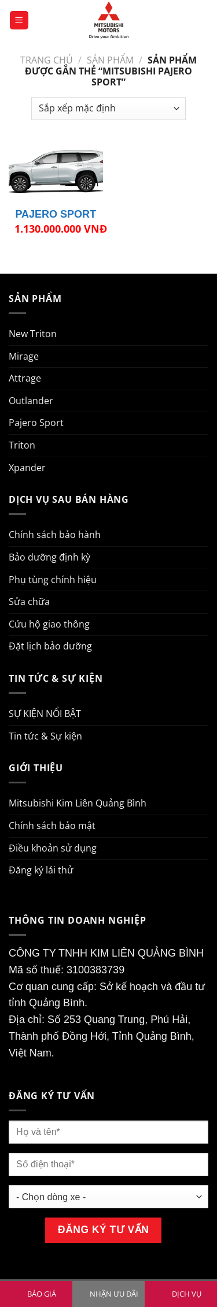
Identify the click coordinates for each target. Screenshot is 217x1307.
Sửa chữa (29, 601)
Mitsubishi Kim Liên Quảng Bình (77, 803)
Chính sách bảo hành (55, 534)
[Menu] (19, 20)
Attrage (25, 378)
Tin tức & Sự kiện (45, 736)
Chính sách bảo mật (52, 825)
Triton (22, 445)
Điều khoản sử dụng (53, 848)
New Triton (33, 333)
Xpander (27, 467)
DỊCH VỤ (186, 1294)
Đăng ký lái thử (41, 870)
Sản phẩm (110, 60)
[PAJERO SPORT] (56, 171)
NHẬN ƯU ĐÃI (114, 1294)
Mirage (24, 356)
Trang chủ (46, 60)
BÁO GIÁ (41, 1294)
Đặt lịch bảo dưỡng (50, 646)
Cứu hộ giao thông (49, 624)
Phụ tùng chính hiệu (53, 579)
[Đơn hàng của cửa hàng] (108, 108)
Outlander (31, 400)
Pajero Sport (36, 422)
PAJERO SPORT (55, 214)
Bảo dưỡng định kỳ (49, 557)
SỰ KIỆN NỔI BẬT (45, 713)
